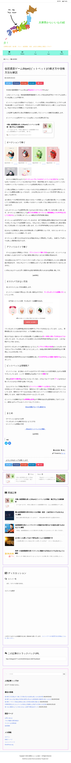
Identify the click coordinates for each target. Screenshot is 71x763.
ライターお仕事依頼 (10, 723)
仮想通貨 (57, 450)
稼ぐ (64, 450)
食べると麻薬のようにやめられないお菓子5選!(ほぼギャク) (22, 707)
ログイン (7, 737)
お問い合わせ (8, 718)
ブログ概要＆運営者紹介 (12, 720)
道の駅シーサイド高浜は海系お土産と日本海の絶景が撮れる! (22, 701)
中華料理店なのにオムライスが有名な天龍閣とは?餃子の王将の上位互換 (25, 704)
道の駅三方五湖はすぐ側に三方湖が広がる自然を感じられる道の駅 (24, 696)
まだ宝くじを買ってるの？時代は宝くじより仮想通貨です (34, 538)
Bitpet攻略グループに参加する (35, 407)
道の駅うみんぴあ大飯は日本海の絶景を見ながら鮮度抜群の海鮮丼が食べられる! (28, 699)
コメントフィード (10, 742)
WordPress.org (9, 744)
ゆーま (63, 453)
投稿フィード (8, 739)
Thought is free (45, 758)
